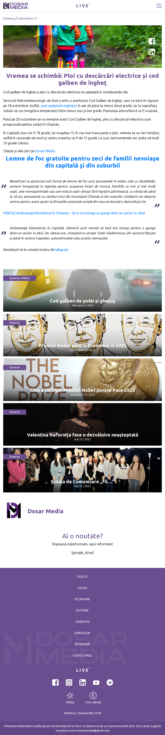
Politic (82, 576)
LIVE (82, 5)
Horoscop (82, 633)
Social (82, 588)
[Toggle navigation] (159, 6)
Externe (82, 610)
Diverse (9, 18)
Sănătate (82, 621)
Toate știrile (82, 655)
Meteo (25, 278)
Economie (82, 599)
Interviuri (82, 644)
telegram (62, 250)
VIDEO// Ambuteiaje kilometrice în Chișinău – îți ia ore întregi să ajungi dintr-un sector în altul (74, 213)
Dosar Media (45, 151)
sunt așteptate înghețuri (59, 106)
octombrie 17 (27, 18)
